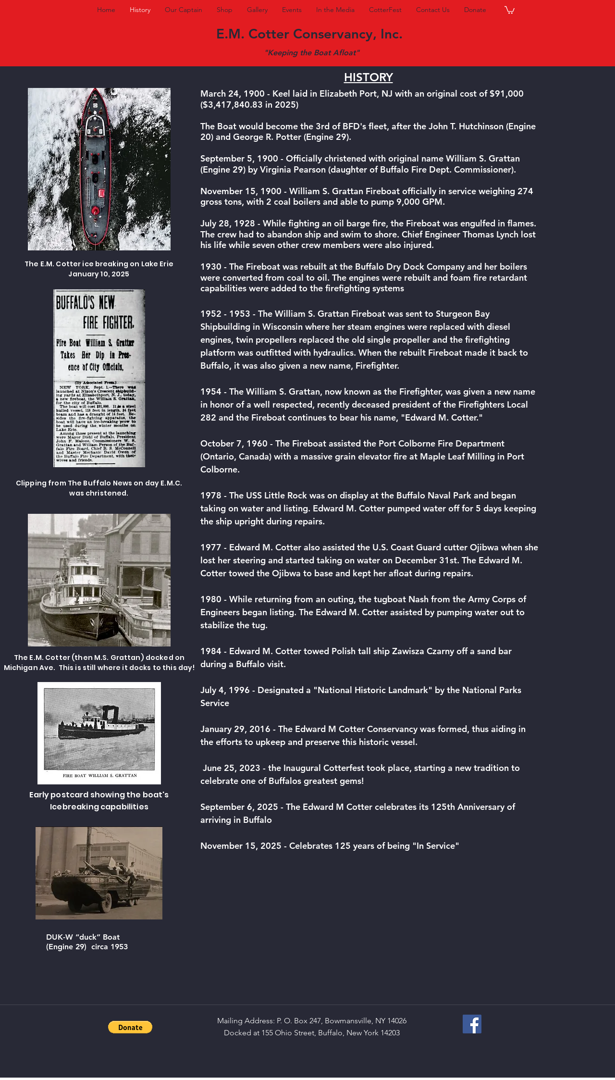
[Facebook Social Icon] (472, 1024)
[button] (509, 9)
